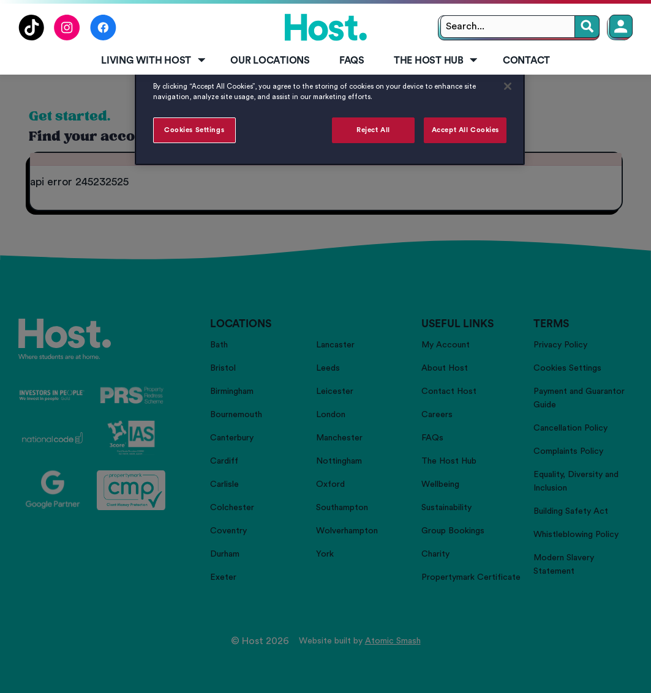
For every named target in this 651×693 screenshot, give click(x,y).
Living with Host (154, 60)
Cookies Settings (194, 130)
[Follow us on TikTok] (31, 37)
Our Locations (270, 60)
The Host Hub (437, 60)
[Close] (507, 86)
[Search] (587, 26)
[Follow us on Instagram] (67, 37)
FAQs (351, 60)
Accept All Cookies (465, 130)
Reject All (373, 130)
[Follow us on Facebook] (103, 37)
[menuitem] (151, 61)
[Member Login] (621, 26)
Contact (526, 60)
